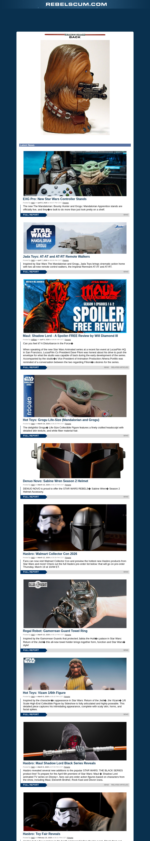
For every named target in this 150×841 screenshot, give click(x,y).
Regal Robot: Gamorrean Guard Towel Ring (55, 631)
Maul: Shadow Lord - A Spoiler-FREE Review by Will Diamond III (70, 335)
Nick (32, 203)
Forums (66, 203)
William (34, 340)
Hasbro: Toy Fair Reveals (41, 834)
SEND (125, 215)
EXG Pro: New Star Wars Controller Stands (55, 199)
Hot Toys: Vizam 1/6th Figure (44, 692)
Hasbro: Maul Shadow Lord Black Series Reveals (59, 763)
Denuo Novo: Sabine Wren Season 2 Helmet (55, 481)
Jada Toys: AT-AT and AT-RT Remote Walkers (56, 256)
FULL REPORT (31, 215)
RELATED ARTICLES (119, 367)
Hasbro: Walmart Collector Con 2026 (50, 553)
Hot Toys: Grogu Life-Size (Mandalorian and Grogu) (61, 420)
